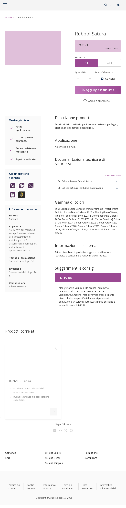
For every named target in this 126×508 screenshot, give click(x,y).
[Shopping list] (112, 5)
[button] (119, 5)
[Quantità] (84, 78)
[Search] (106, 5)
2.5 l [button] (109, 63)
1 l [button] (86, 63)
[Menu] (5, 5)
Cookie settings (31, 486)
